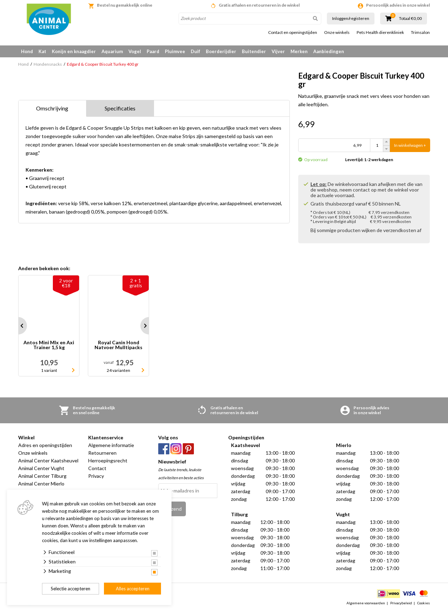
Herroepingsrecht (107, 460)
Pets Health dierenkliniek (380, 32)
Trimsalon (420, 32)
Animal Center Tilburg (42, 476)
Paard (153, 51)
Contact (97, 468)
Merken (299, 51)
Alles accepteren (132, 588)
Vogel (134, 51)
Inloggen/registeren (350, 18)
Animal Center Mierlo (41, 484)
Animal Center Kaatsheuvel (48, 460)
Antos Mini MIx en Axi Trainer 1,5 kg (48, 345)
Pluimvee (175, 51)
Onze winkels (337, 32)
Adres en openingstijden (45, 445)
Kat (42, 51)
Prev (18, 325)
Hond (27, 51)
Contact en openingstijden (292, 32)
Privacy (96, 476)
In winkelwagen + (410, 145)
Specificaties (120, 108)
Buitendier (254, 51)
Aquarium (112, 51)
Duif (195, 51)
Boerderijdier (221, 51)
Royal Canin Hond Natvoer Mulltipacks (118, 345)
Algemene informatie (111, 445)
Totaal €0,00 (410, 18)
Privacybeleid (401, 603)
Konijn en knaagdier (74, 51)
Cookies (423, 603)
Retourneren (102, 453)
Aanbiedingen (328, 51)
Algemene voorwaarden (365, 603)
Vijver (278, 51)
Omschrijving (52, 108)
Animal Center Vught (41, 468)
